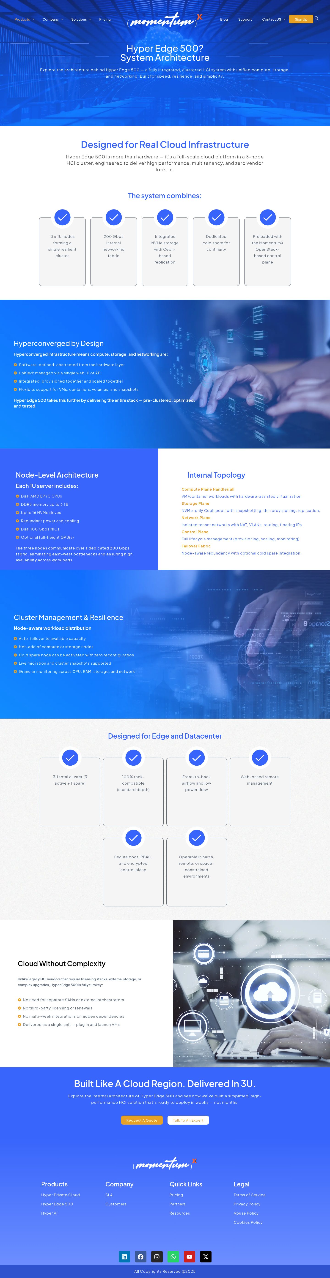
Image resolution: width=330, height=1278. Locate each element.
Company (119, 1184)
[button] (316, 19)
